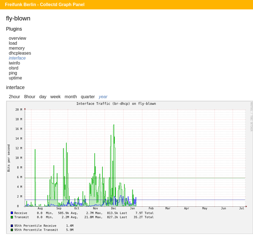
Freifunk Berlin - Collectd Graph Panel (45, 4)
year (103, 96)
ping (13, 73)
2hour (14, 96)
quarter (88, 96)
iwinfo (14, 63)
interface (17, 58)
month (71, 96)
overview (17, 38)
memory (17, 48)
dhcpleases (20, 53)
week (55, 96)
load (13, 43)
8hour (29, 96)
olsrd (13, 68)
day (43, 96)
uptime (15, 78)
